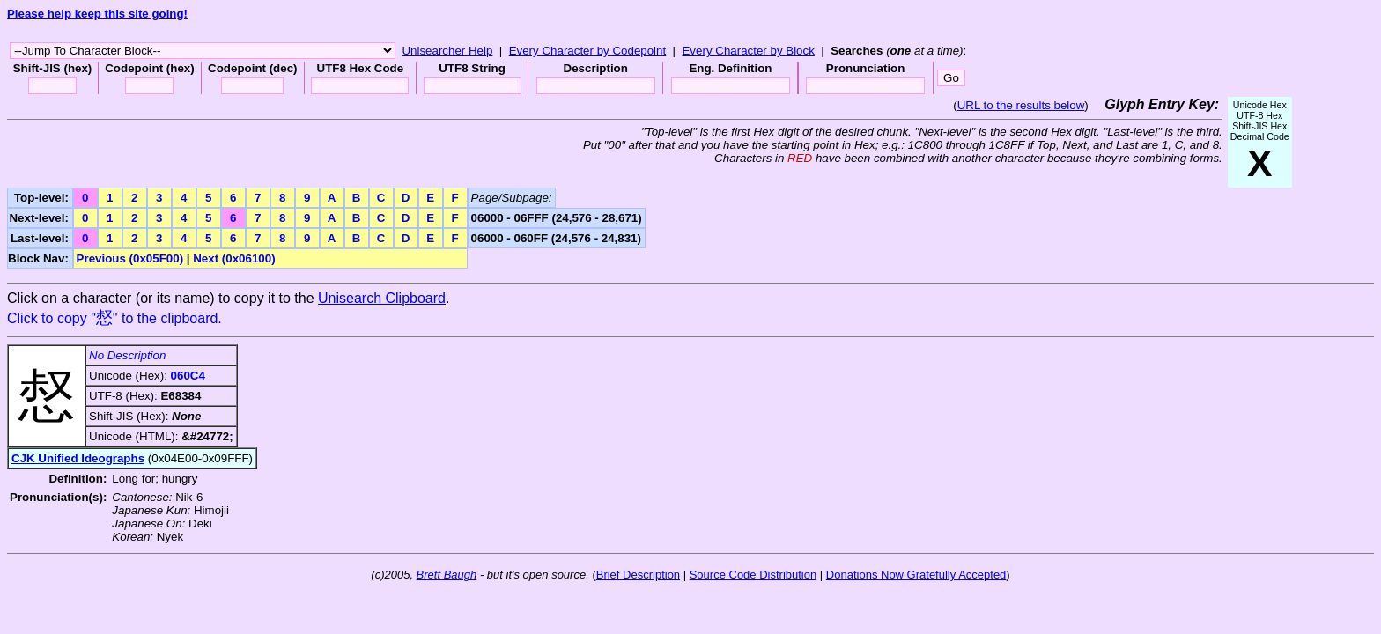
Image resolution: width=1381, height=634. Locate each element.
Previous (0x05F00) (130, 258)
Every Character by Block (748, 50)
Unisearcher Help (447, 50)
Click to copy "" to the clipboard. (114, 318)
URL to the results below (1021, 105)
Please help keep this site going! (97, 13)
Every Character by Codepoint (588, 50)
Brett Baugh (447, 574)
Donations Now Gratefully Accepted (916, 574)
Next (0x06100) (234, 258)
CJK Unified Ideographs (77, 458)
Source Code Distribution (753, 574)
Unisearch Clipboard (382, 298)
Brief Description (638, 574)
